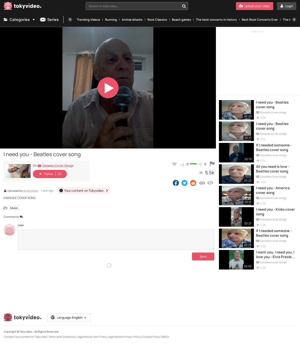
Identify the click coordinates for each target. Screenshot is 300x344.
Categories (19, 19)
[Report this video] (212, 164)
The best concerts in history (216, 19)
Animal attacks (132, 19)
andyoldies (31, 191)
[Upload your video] (254, 6)
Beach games (181, 19)
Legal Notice (84, 336)
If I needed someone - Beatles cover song (274, 147)
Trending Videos (88, 19)
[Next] (294, 19)
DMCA (165, 336)
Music (14, 208)
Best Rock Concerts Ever (260, 19)
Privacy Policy (132, 336)
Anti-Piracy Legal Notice (107, 336)
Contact (9, 336)
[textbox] (133, 6)
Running (111, 19)
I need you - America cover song (273, 190)
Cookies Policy (151, 336)
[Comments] (116, 240)
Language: (69, 317)
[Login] (286, 6)
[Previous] (70, 19)
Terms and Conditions (62, 336)
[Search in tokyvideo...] (184, 6)
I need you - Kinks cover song (275, 211)
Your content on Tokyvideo (31, 336)
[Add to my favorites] (174, 164)
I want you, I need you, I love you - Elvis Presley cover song (275, 255)
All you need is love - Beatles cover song (272, 169)
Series (49, 19)
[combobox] (137, 6)
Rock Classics (157, 19)
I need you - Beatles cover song (272, 104)
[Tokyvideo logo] (22, 7)
